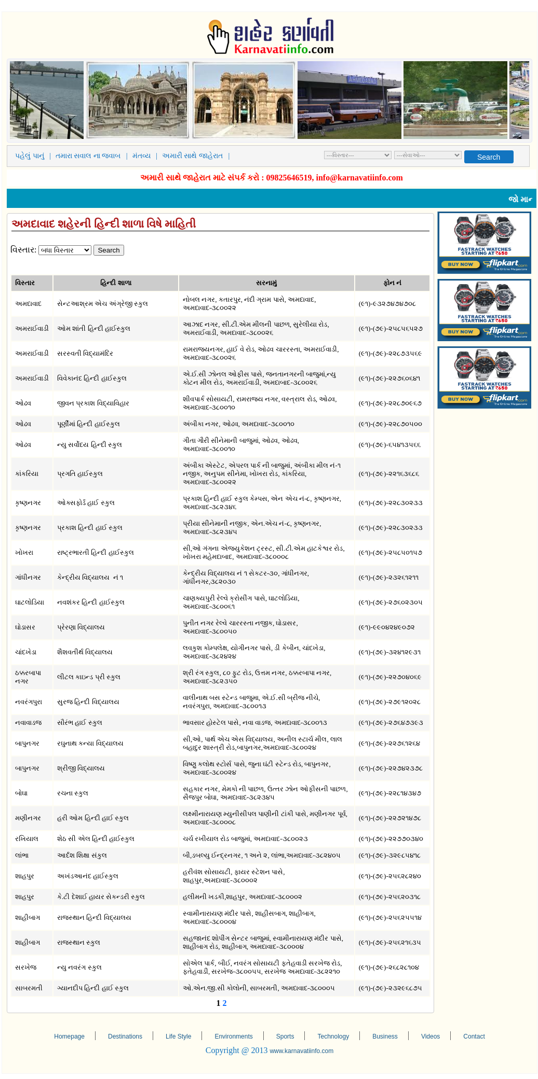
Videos (430, 1036)
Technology (333, 1036)
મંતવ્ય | (146, 156)
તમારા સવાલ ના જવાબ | (93, 156)
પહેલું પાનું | (35, 156)
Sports (285, 1036)
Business (385, 1036)
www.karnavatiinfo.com (301, 1051)
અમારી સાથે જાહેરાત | (197, 156)
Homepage (69, 1036)
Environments (233, 1036)
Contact (474, 1036)
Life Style (178, 1036)
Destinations (125, 1036)
